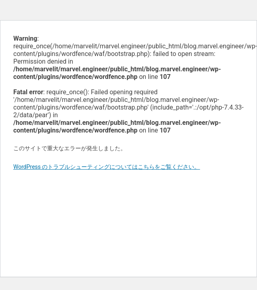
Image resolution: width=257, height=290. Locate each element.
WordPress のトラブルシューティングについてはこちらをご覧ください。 (106, 167)
